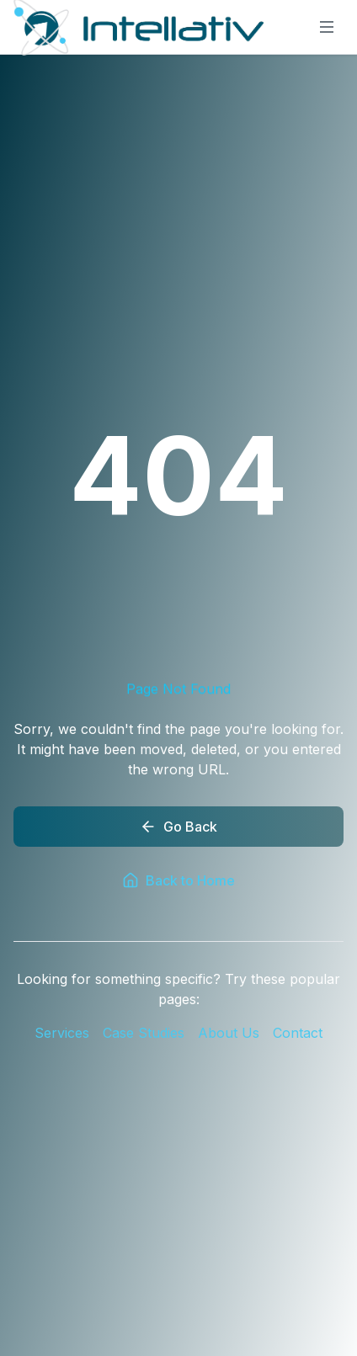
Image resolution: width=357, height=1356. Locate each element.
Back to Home (178, 880)
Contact (297, 1032)
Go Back (178, 826)
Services (62, 1032)
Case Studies (143, 1032)
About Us (228, 1032)
